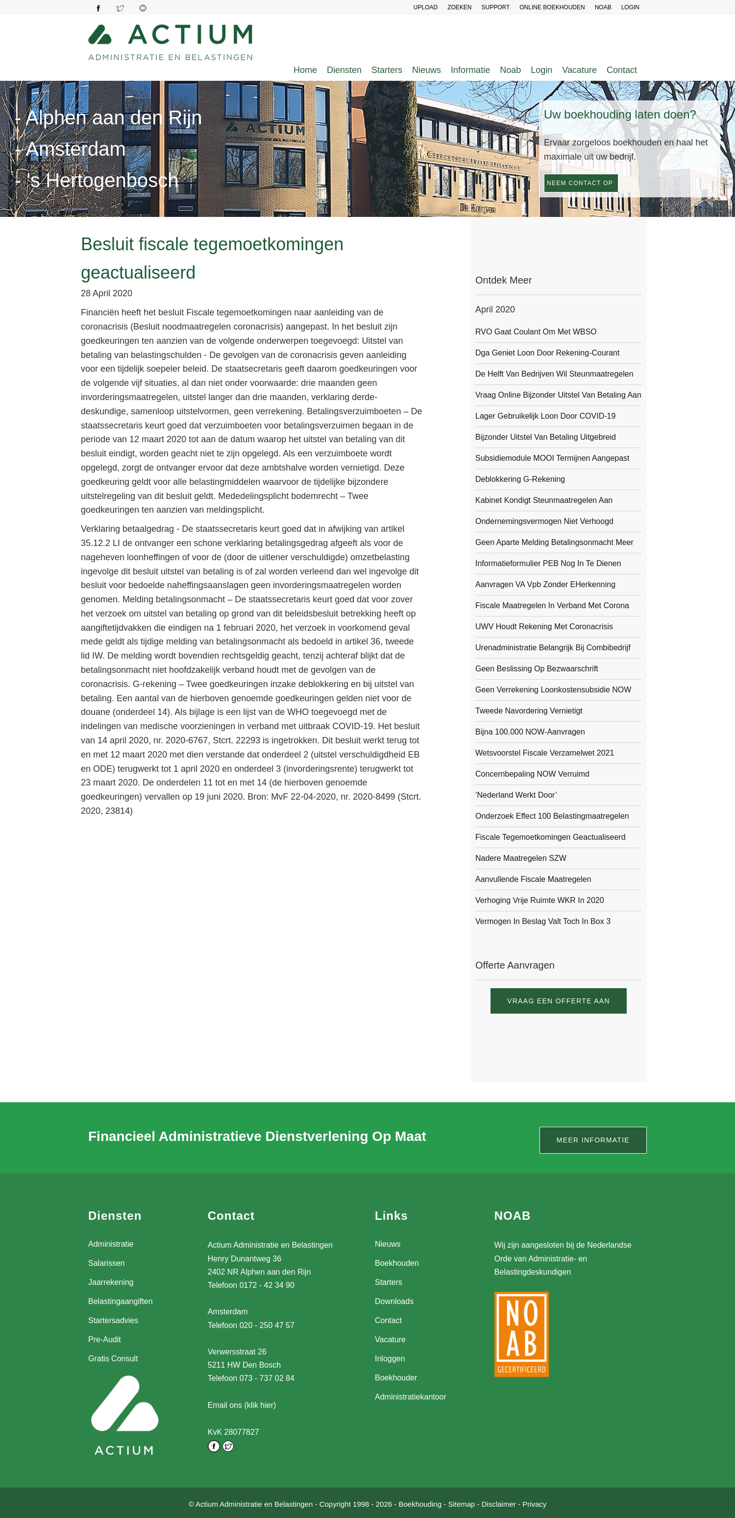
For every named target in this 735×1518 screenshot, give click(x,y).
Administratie (110, 1244)
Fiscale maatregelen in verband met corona (552, 605)
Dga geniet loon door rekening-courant (547, 353)
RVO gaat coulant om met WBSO (536, 332)
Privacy (534, 1502)
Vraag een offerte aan (558, 1001)
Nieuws (426, 70)
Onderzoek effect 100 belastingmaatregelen (552, 816)
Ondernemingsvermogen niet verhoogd (544, 521)
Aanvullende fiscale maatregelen (533, 879)
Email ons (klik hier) (242, 1405)
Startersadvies (113, 1320)
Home (305, 70)
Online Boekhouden (552, 7)
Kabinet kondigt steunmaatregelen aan (543, 500)
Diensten (344, 70)
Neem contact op (580, 183)
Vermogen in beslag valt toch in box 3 (543, 921)
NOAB (603, 7)
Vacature (579, 70)
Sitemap (461, 1502)
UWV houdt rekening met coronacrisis (544, 626)
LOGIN (630, 7)
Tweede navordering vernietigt (529, 711)
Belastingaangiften (120, 1301)
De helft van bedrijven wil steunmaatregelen (554, 374)
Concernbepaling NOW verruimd (532, 774)
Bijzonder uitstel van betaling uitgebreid (545, 437)
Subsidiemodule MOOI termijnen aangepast (552, 458)
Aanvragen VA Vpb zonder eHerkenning (545, 584)
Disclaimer (499, 1502)
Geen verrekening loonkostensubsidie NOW (553, 690)
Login (541, 70)
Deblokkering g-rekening (520, 479)
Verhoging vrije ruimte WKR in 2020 (539, 900)
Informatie (470, 70)
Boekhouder (396, 1378)
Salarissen (106, 1263)
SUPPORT (495, 7)
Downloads (394, 1301)
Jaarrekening (111, 1282)
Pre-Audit (104, 1339)
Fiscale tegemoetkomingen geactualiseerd (550, 837)
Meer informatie (593, 1140)
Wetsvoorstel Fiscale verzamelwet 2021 (544, 753)
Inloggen (390, 1358)
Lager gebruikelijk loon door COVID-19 (545, 416)
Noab (510, 70)
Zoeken (459, 7)
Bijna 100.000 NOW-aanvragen (530, 732)
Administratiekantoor (410, 1397)
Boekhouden (397, 1263)
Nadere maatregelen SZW (520, 858)
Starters (386, 70)
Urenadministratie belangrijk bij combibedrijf (553, 647)
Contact (622, 70)
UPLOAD (426, 7)
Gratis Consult (113, 1358)
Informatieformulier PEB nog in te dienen (548, 563)
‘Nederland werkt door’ (516, 795)
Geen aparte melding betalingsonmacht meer (554, 542)
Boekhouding (419, 1502)
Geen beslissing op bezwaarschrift (536, 668)
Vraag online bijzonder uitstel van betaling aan (558, 395)
